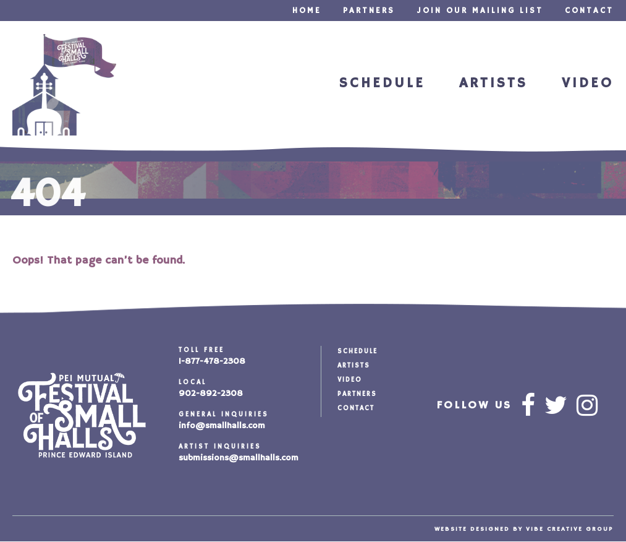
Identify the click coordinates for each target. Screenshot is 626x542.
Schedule (382, 83)
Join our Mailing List (480, 11)
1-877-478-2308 (212, 361)
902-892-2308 (211, 393)
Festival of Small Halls (64, 85)
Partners (369, 11)
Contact (589, 11)
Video (588, 83)
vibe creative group (570, 529)
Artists (493, 83)
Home (306, 11)
